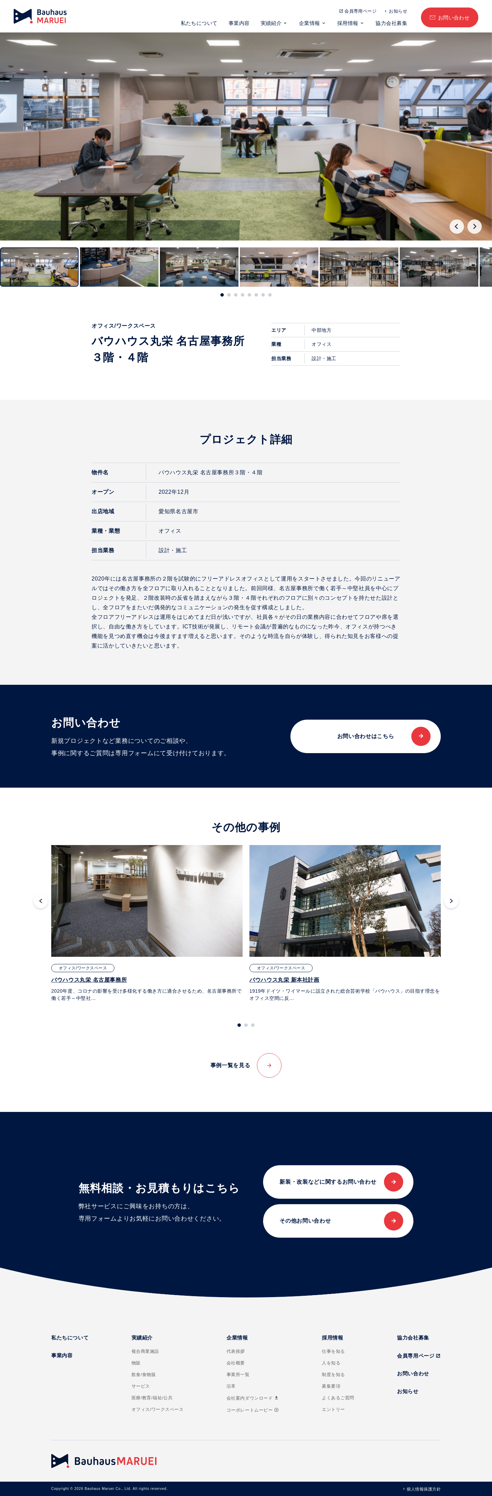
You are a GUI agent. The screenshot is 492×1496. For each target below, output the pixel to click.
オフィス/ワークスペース (158, 1409)
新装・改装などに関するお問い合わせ (327, 1182)
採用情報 (347, 23)
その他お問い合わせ (305, 1221)
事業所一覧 (238, 1374)
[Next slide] (474, 226)
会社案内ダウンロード (253, 1398)
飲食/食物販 (144, 1374)
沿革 (231, 1386)
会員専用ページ (360, 11)
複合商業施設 (145, 1351)
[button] (39, 267)
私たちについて (199, 23)
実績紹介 (271, 23)
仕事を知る (333, 1351)
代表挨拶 (236, 1351)
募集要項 (331, 1386)
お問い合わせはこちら (365, 736)
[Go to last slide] (457, 226)
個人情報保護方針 (424, 1489)
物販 (136, 1362)
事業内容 (239, 23)
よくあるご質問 (338, 1397)
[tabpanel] (147, 923)
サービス (141, 1386)
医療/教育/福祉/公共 (152, 1397)
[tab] (222, 295)
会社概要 (236, 1362)
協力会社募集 (391, 23)
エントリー (333, 1409)
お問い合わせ (454, 18)
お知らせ (398, 11)
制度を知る (333, 1374)
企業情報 (309, 23)
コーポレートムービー (253, 1410)
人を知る (331, 1362)
